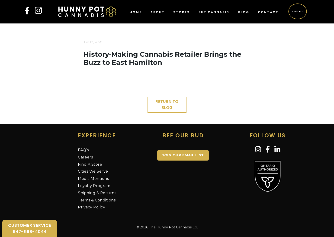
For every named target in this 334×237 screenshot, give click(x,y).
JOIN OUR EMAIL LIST (183, 155)
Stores (181, 12)
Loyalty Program (94, 186)
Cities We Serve (93, 171)
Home (136, 12)
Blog (243, 12)
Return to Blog (167, 104)
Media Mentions (93, 178)
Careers (85, 157)
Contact (268, 12)
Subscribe (297, 11)
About (158, 12)
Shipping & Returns (97, 193)
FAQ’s (83, 150)
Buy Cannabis (214, 12)
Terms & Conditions (97, 200)
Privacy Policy (91, 207)
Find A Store (90, 164)
